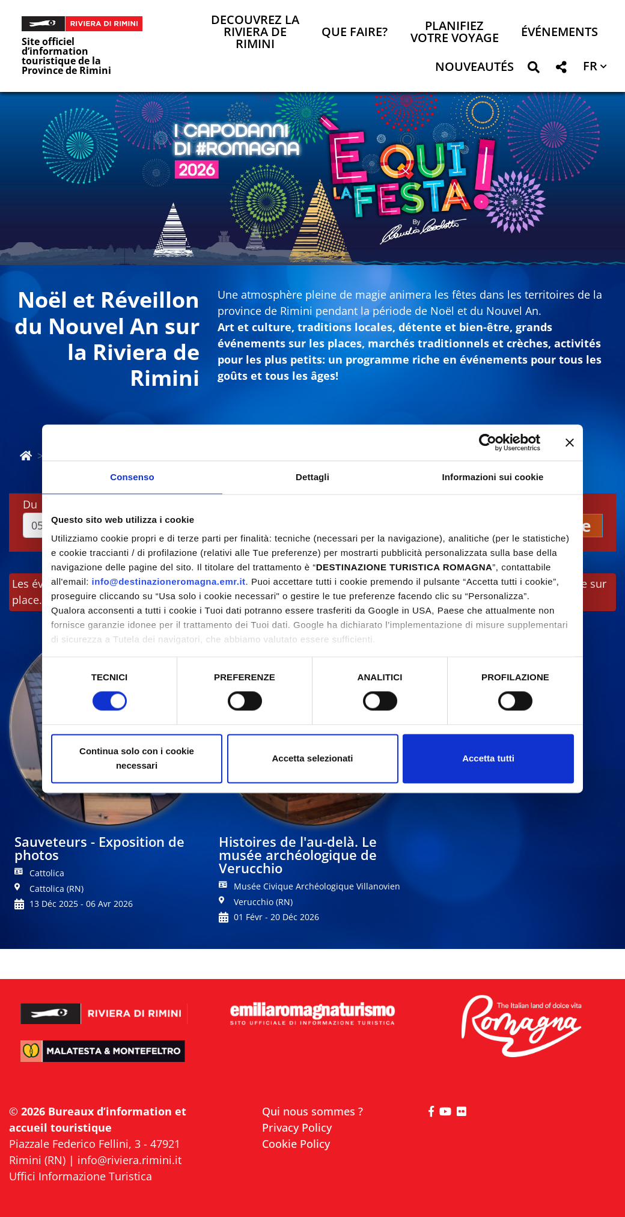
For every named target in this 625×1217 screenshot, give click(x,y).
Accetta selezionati (312, 758)
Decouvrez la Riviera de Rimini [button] (255, 33)
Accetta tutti (488, 758)
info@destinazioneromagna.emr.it (169, 581)
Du (30, 504)
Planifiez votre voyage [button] (454, 33)
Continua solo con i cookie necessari (136, 758)
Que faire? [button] (355, 33)
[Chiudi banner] (570, 442)
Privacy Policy (297, 1127)
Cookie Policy (296, 1143)
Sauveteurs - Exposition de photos (99, 848)
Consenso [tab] (132, 477)
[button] (533, 69)
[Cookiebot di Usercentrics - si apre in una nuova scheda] (487, 442)
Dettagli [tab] (312, 477)
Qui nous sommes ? (312, 1111)
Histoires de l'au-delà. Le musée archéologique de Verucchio (298, 854)
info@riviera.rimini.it (129, 1160)
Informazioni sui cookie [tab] (493, 477)
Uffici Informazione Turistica (80, 1176)
